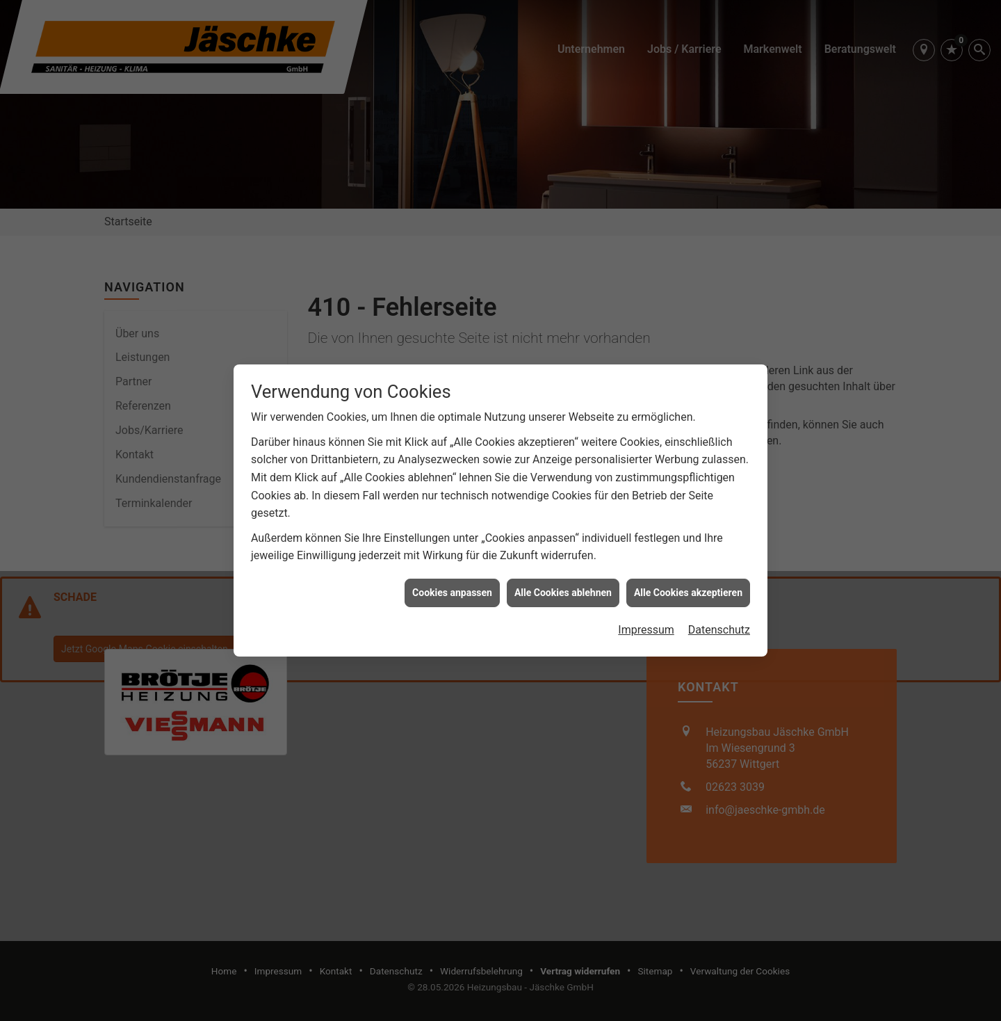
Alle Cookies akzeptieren (688, 585)
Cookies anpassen (452, 585)
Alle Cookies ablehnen (563, 585)
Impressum (646, 623)
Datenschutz (719, 623)
